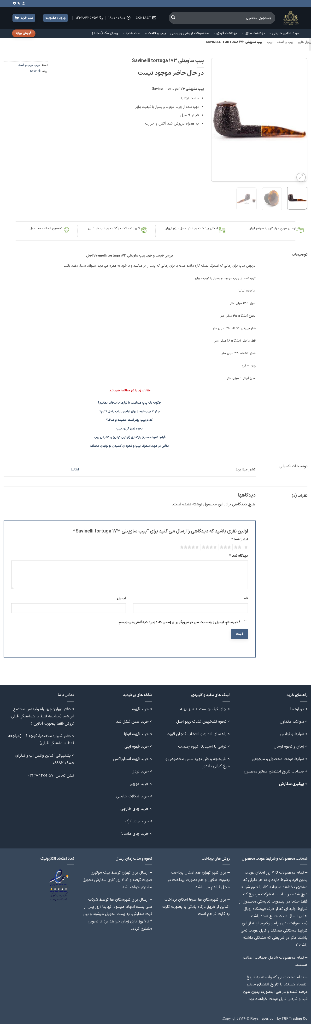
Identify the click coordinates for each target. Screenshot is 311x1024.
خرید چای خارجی (134, 808)
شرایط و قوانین (292, 733)
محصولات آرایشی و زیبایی (189, 33)
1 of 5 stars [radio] (246, 545)
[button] (23, 18)
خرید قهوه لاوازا (136, 733)
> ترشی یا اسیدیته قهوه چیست (204, 745)
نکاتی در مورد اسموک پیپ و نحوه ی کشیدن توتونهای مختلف (129, 444)
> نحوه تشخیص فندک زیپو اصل (203, 720)
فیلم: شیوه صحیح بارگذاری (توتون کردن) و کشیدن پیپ (129, 436)
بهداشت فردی (225, 33)
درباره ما (297, 708)
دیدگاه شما (238, 554)
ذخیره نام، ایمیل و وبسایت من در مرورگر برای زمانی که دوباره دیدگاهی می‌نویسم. (179, 621)
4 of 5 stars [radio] (210, 545)
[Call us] (19, 3)
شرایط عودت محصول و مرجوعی (278, 758)
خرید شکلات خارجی (132, 795)
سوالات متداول (292, 720)
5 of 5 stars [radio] (190, 545)
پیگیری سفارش (291, 783)
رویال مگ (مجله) (105, 33)
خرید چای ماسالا (135, 832)
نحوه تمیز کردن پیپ (129, 427)
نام (245, 597)
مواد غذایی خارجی (284, 33)
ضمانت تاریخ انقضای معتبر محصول (274, 770)
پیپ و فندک (155, 33)
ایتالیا (75, 468)
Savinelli (35, 71)
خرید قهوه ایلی (136, 745)
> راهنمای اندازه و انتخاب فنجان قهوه (198, 733)
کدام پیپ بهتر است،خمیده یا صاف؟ (129, 419)
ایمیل (121, 597)
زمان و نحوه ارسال (289, 745)
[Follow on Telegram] (14, 3)
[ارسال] (173, 18)
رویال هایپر (304, 42)
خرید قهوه (140, 708)
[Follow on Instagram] (23, 3)
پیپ (269, 42)
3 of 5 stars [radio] (226, 545)
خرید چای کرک (137, 820)
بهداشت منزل (253, 33)
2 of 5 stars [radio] (238, 545)
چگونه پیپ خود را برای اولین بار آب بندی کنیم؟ (130, 410)
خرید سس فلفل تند (132, 720)
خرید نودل (140, 770)
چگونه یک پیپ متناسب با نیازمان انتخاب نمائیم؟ (129, 401)
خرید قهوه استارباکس (131, 758)
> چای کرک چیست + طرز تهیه (205, 708)
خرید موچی (139, 783)
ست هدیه (131, 33)
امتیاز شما (239, 538)
